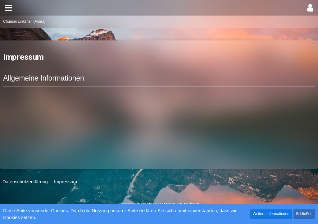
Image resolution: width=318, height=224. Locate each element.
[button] (8, 8)
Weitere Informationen (271, 214)
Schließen (304, 214)
